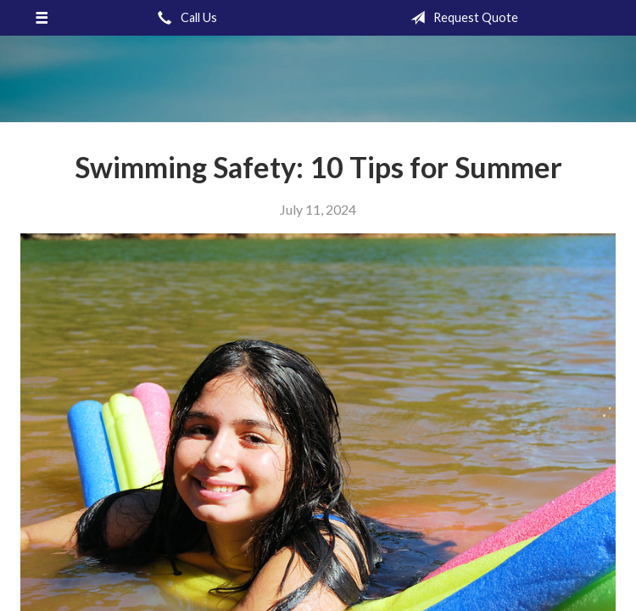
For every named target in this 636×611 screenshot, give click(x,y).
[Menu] (41, 17)
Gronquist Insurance (318, 79)
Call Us (184, 17)
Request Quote (461, 17)
